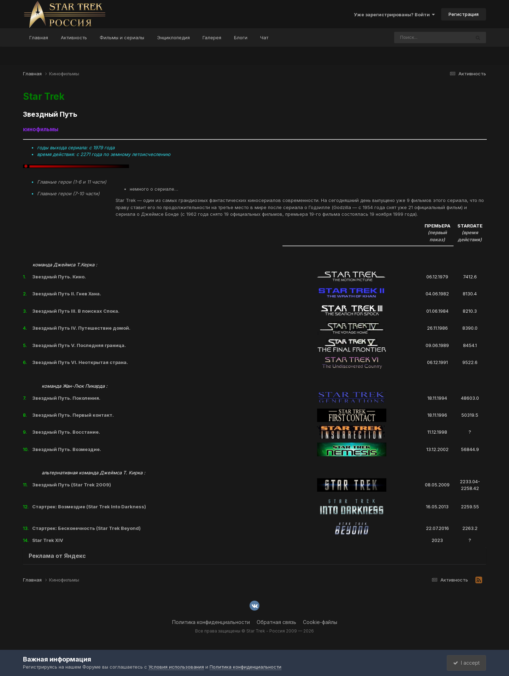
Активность (74, 37)
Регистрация (464, 14)
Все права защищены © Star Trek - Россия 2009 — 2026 (254, 631)
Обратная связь (276, 622)
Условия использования (176, 667)
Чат (264, 37)
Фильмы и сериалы (122, 37)
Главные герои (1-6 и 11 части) (71, 182)
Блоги (240, 37)
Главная (38, 37)
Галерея (212, 37)
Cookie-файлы (320, 622)
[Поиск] (418, 37)
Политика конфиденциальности (211, 622)
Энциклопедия (173, 37)
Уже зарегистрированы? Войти (394, 14)
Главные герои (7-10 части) (68, 193)
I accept (465, 663)
